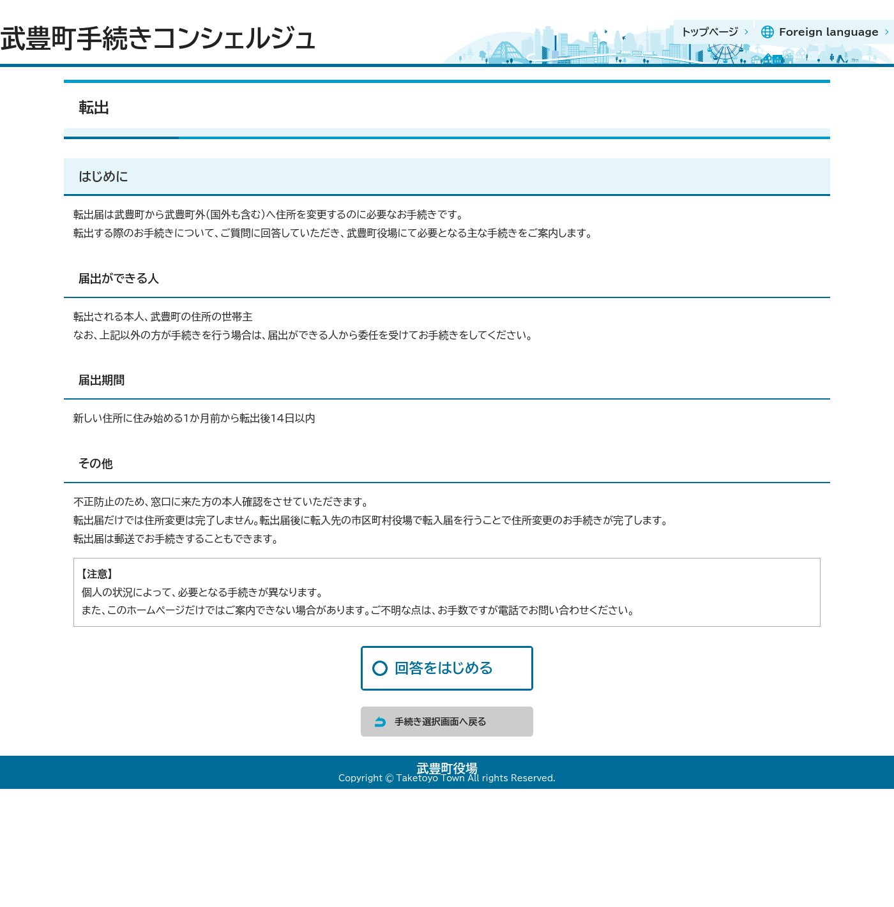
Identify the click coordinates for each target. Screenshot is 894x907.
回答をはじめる (444, 668)
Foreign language (829, 32)
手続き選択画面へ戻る (441, 721)
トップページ (710, 32)
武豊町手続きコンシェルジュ (158, 38)
